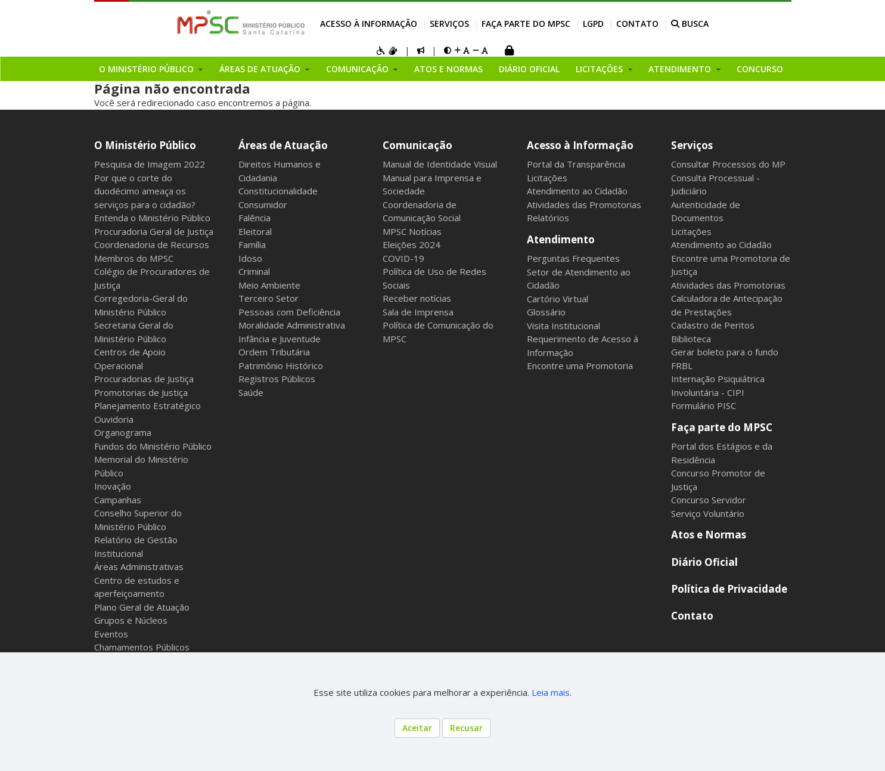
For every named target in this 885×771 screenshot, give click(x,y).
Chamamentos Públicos (142, 647)
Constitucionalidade (278, 191)
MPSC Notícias (412, 231)
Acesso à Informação (368, 23)
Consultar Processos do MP (728, 164)
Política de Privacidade (729, 589)
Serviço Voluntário (707, 513)
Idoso (250, 258)
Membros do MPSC (133, 258)
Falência (254, 218)
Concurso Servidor (708, 500)
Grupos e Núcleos (130, 620)
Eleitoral (255, 231)
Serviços (449, 23)
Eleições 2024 (411, 244)
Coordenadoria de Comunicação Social (422, 211)
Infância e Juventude (279, 339)
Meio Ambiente (269, 285)
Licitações (547, 178)
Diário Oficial (529, 69)
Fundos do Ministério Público (153, 446)
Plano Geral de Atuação (142, 607)
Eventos (111, 634)
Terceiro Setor (268, 298)
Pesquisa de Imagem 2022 (149, 164)
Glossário (546, 312)
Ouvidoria (113, 419)
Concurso (760, 69)
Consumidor (262, 204)
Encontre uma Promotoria (580, 365)
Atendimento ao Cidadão (577, 191)
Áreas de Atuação (283, 145)
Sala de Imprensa (418, 312)
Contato (637, 23)
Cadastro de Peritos (712, 325)
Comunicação (417, 145)
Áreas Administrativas (139, 566)
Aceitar (417, 727)
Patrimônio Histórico (280, 365)
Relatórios (548, 218)
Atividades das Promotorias (584, 204)
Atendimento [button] (680, 69)
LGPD (593, 23)
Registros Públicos (276, 379)
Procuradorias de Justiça (144, 379)
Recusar (466, 727)
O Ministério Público (145, 145)
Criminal (254, 271)
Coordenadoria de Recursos (151, 244)
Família (252, 244)
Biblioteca (691, 339)
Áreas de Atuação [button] (261, 69)
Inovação (112, 486)
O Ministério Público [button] (147, 69)
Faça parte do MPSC (526, 23)
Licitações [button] (600, 69)
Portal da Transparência (576, 164)
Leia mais (551, 692)
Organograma (122, 432)
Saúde (250, 392)
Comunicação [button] (358, 69)
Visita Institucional (563, 326)
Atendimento (561, 239)
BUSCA (690, 23)
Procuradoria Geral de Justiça (153, 231)
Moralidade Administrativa (291, 325)
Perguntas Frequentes (573, 258)
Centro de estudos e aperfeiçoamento (136, 587)
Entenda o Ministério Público (152, 218)
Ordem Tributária (274, 352)
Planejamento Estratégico (147, 405)
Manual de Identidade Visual (440, 164)
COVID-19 (403, 258)
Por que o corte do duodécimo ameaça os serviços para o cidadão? (144, 191)
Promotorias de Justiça (141, 392)
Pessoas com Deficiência (289, 312)
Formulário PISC (703, 405)
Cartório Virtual (557, 299)
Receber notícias (417, 298)
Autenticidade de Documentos (705, 211)
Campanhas (117, 500)
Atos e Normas (448, 69)
